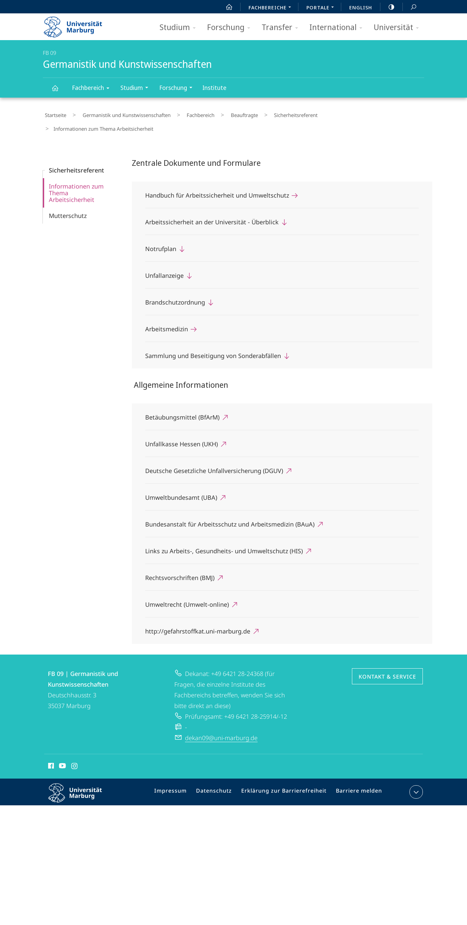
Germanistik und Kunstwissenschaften (59, 91)
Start (225, 7)
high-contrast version (387, 7)
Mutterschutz (68, 198)
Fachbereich (93, 89)
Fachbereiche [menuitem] (272, 8)
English (360, 7)
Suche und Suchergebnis (410, 7)
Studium (180, 27)
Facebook (50, 749)
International (338, 27)
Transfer (282, 27)
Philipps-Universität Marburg (81, 780)
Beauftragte (219, 113)
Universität (398, 27)
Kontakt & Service (387, 659)
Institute (214, 88)
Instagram (75, 749)
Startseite (53, 113)
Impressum (179, 776)
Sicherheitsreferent (263, 113)
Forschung (231, 27)
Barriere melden (356, 776)
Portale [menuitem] (322, 8)
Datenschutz (220, 776)
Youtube (62, 749)
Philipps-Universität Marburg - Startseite (79, 24)
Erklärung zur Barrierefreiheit (286, 776)
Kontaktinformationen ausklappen (415, 774)
